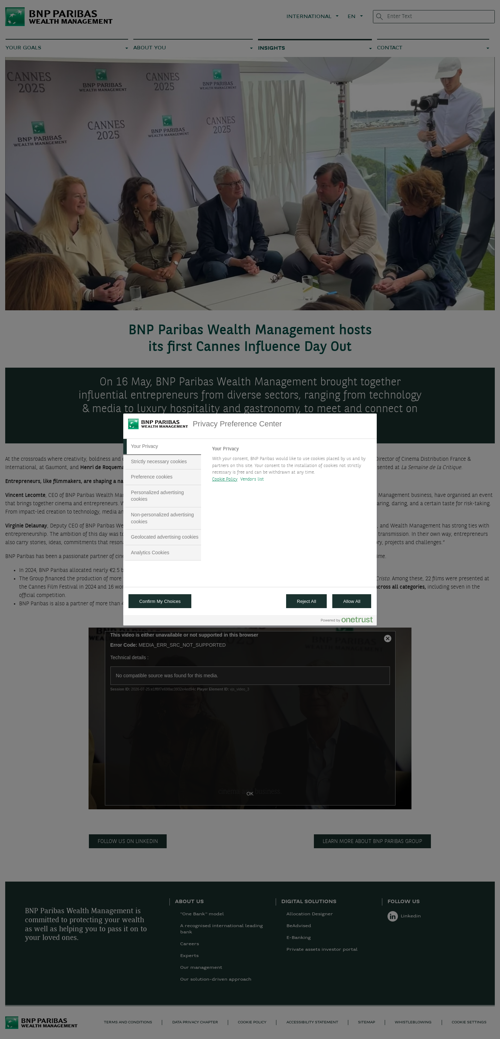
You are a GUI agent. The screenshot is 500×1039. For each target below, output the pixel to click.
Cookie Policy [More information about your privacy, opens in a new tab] (225, 479)
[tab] (162, 446)
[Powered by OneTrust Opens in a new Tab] (346, 621)
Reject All (306, 601)
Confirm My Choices (160, 601)
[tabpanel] (291, 466)
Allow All (351, 601)
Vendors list (252, 479)
